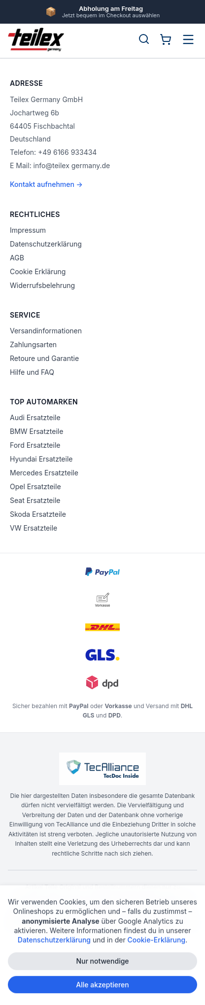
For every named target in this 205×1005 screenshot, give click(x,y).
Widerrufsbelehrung (42, 285)
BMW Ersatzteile (36, 431)
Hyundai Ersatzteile (41, 459)
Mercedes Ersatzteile (44, 472)
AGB (17, 257)
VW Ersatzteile (33, 528)
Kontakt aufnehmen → (46, 184)
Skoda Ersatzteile (38, 514)
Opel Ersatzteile (35, 486)
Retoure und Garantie (44, 358)
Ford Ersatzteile (35, 445)
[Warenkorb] (165, 39)
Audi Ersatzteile (35, 417)
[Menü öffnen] (188, 39)
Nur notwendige (102, 965)
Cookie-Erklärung (157, 943)
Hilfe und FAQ (32, 372)
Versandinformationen (46, 330)
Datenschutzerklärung (46, 244)
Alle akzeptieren (102, 988)
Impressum (28, 230)
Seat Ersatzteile (35, 500)
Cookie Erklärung (38, 271)
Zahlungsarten (33, 344)
